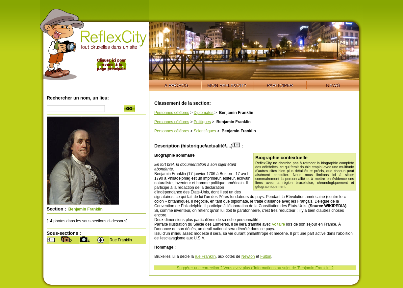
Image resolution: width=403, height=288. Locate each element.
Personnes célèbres (171, 112)
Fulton (265, 256)
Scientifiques (205, 131)
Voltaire (278, 224)
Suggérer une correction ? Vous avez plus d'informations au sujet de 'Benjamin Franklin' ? (255, 268)
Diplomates (204, 112)
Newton (248, 256)
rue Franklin (205, 256)
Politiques (202, 122)
